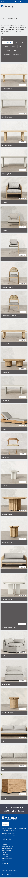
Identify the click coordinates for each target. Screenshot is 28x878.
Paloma (6, 46)
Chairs (13, 46)
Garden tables (7, 58)
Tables (15, 50)
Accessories (5, 854)
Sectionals (7, 50)
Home (3, 12)
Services (4, 852)
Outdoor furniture (7, 858)
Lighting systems (6, 850)
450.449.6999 (4, 2)
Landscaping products (7, 846)
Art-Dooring (5, 856)
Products (4, 844)
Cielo (23, 42)
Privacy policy (5, 870)
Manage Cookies (13, 870)
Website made (5, 874)
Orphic (11, 874)
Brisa (16, 42)
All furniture (7, 42)
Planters (17, 58)
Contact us (5, 824)
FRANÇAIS (25, 1)
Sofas (20, 46)
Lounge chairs (17, 54)
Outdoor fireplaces (7, 848)
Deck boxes (7, 54)
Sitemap (4, 861)
